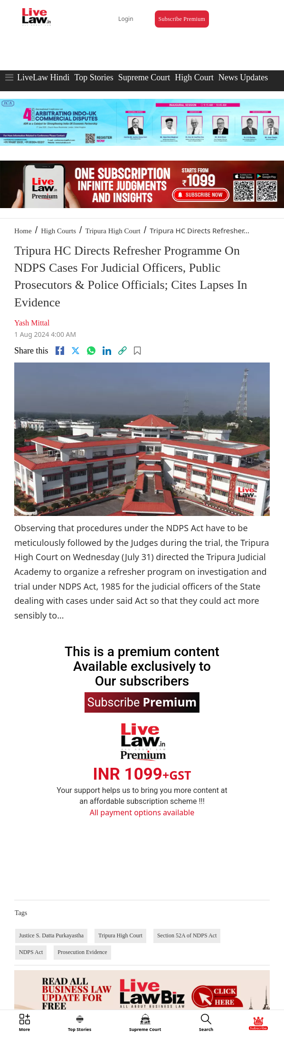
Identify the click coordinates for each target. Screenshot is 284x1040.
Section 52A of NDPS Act (187, 935)
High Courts (58, 231)
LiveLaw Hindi (43, 77)
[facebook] (60, 350)
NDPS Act (31, 952)
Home (23, 231)
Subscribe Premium (182, 19)
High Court (194, 77)
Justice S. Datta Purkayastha (51, 935)
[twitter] (75, 350)
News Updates (243, 77)
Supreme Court (144, 77)
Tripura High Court (113, 231)
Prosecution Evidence (82, 952)
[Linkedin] (107, 350)
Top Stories (93, 77)
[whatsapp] (91, 350)
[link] (122, 350)
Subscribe (142, 702)
